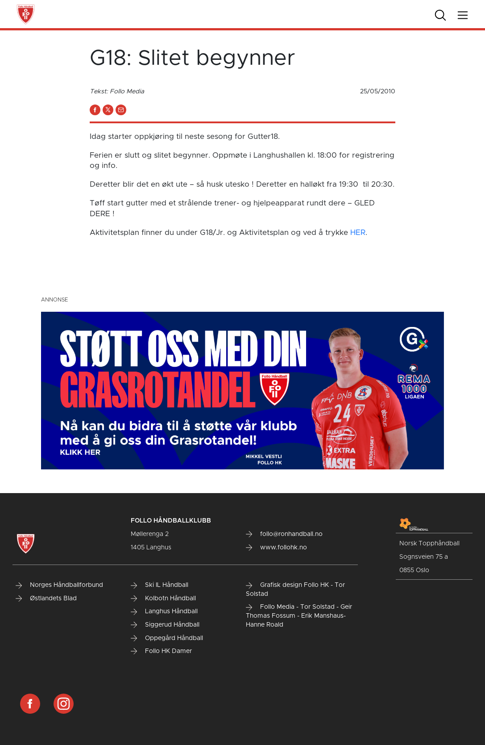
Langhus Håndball (164, 611)
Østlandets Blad (46, 598)
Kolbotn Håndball (163, 598)
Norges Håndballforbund (59, 585)
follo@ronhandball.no (284, 534)
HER (357, 232)
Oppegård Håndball (167, 638)
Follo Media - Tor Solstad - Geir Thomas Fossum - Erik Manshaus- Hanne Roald (299, 616)
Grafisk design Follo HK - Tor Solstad (295, 589)
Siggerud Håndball (165, 625)
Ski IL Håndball (159, 585)
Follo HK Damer (161, 651)
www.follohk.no (276, 547)
